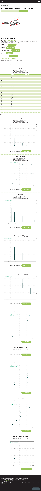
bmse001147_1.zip (26, 151)
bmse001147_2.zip (26, 189)
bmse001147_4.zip (26, 265)
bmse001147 (9, 53)
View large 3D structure (5, 34)
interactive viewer (10, 47)
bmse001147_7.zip (26, 354)
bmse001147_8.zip (26, 392)
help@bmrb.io (7, 480)
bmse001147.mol (15, 50)
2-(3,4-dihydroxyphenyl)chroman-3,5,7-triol (10, 10)
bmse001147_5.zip (26, 303)
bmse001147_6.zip (26, 341)
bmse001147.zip (13, 56)
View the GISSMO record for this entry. (8, 58)
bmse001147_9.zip (26, 430)
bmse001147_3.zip (26, 227)
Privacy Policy (6, 483)
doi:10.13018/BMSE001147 (10, 40)
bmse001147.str (12, 44)
